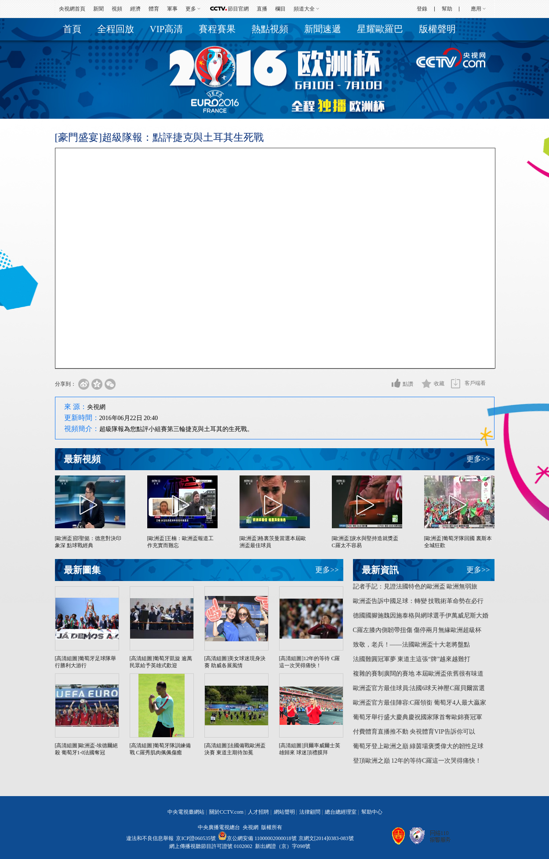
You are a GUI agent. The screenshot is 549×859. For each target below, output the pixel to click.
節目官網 (238, 9)
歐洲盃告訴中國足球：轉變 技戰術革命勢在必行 (418, 601)
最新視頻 (82, 459)
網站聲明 (284, 812)
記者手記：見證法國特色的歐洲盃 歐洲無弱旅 (415, 586)
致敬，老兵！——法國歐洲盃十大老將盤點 (411, 644)
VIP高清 (166, 29)
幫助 (447, 9)
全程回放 (115, 29)
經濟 (135, 9)
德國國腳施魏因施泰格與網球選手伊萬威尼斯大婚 (420, 615)
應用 (476, 9)
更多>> (478, 459)
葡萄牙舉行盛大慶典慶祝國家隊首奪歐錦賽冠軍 (417, 717)
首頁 (72, 29)
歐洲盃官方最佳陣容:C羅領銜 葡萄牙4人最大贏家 (420, 702)
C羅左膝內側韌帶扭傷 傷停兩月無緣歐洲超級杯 (417, 630)
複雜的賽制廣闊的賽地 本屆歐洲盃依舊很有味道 (418, 673)
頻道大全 (304, 9)
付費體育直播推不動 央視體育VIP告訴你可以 (414, 731)
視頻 (117, 9)
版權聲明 (437, 29)
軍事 (172, 9)
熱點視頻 (269, 29)
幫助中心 (371, 812)
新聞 (98, 9)
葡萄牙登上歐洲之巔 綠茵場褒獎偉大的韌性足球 (418, 746)
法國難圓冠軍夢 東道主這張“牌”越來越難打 (412, 659)
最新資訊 (380, 570)
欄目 (280, 9)
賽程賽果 (217, 29)
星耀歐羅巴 (380, 29)
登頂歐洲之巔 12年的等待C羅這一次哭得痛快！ (417, 760)
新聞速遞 (322, 29)
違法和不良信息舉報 (150, 838)
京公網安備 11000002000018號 (257, 838)
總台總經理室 (340, 812)
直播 (262, 9)
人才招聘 (258, 812)
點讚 (408, 384)
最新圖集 (82, 570)
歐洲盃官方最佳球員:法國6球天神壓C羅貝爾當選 (419, 688)
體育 (154, 9)
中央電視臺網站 (185, 812)
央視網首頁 (72, 9)
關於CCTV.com (226, 812)
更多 (190, 9)
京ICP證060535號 (196, 838)
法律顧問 (309, 812)
